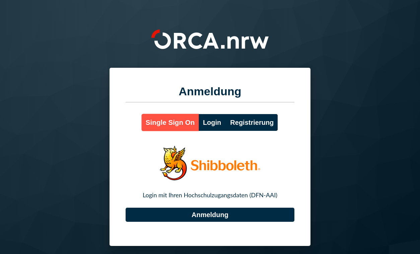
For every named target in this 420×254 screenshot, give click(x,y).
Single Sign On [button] (170, 122)
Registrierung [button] (252, 122)
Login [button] (212, 122)
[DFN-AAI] (210, 215)
